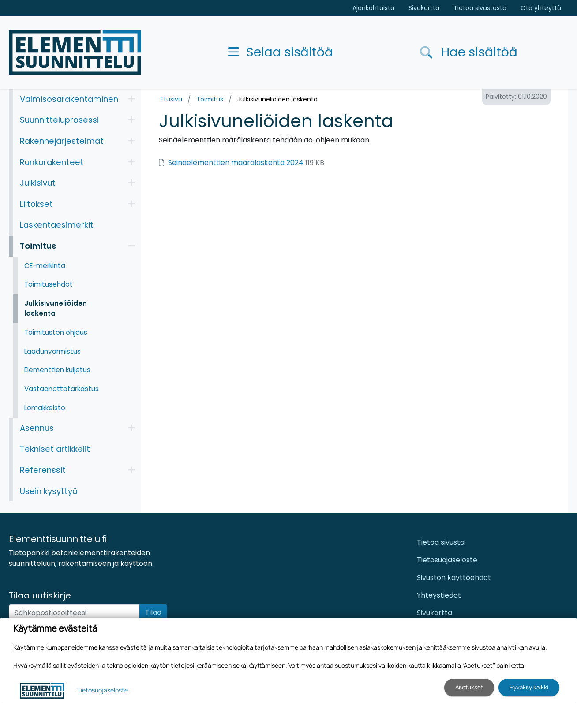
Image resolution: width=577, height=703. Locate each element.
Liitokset (36, 203)
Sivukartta (423, 8)
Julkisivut (38, 182)
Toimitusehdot (48, 284)
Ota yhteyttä (541, 8)
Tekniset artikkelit (55, 448)
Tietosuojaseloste (447, 560)
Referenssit (43, 469)
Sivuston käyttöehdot (454, 577)
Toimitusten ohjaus (55, 332)
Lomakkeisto (44, 407)
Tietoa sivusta (441, 542)
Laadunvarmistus (52, 351)
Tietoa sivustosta (479, 8)
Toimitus (209, 99)
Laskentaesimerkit (57, 224)
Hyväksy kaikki (529, 687)
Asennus (37, 428)
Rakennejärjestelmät (62, 140)
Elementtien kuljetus (57, 369)
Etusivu (171, 99)
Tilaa (153, 612)
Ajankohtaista (373, 8)
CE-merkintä (44, 265)
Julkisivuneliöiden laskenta (277, 99)
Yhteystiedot (439, 595)
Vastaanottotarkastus (61, 388)
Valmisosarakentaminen (69, 99)
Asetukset (469, 687)
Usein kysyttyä (49, 491)
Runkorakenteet (52, 162)
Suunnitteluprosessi (59, 119)
